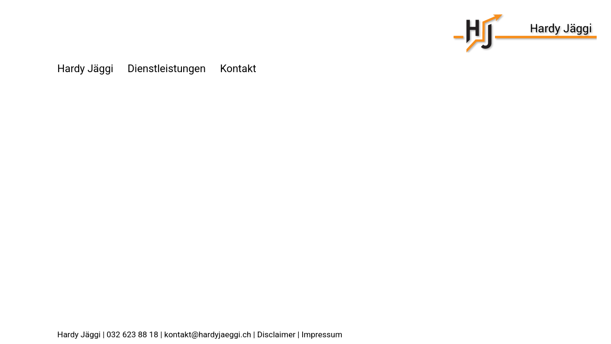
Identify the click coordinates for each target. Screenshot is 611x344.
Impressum (322, 334)
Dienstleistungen (166, 69)
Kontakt (238, 69)
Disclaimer (276, 334)
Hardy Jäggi (85, 69)
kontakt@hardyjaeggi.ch (207, 334)
